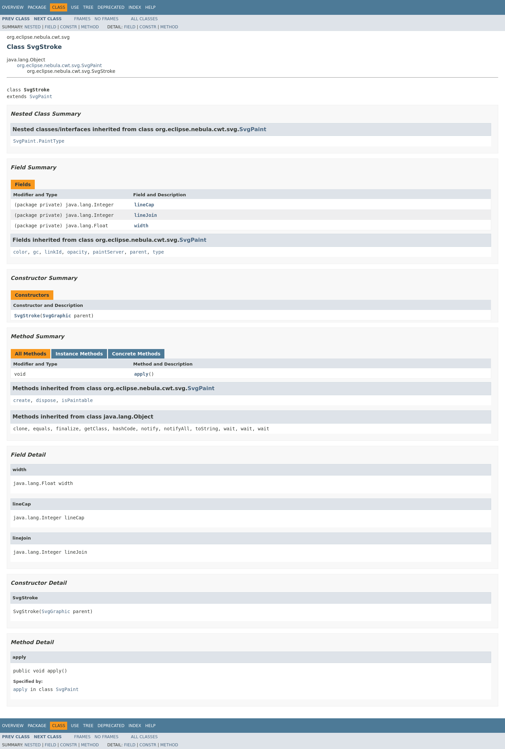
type (158, 252)
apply (141, 374)
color (20, 252)
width (141, 225)
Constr (68, 27)
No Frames (106, 19)
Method (90, 27)
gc (36, 252)
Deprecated (111, 7)
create (21, 400)
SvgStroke (27, 315)
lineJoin (145, 215)
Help (150, 7)
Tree (88, 7)
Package (37, 7)
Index (135, 7)
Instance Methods (79, 353)
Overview (13, 7)
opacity (77, 252)
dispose (46, 400)
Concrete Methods (136, 353)
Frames (82, 19)
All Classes (144, 19)
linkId (53, 252)
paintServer (108, 252)
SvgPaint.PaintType (38, 141)
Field (50, 27)
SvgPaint (40, 96)
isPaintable (77, 400)
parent (138, 252)
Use (75, 7)
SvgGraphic (57, 315)
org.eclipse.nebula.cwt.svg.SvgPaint (59, 65)
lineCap (144, 204)
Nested (32, 27)
